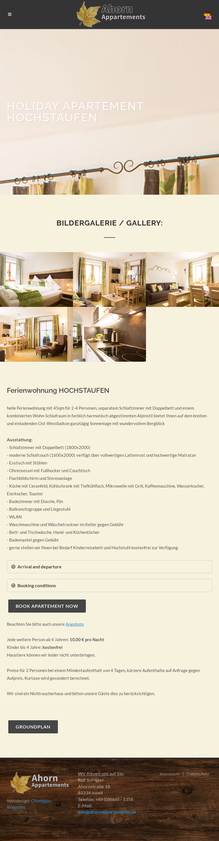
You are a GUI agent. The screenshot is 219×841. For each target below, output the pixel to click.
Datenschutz (198, 773)
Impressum (170, 773)
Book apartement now (47, 606)
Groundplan (33, 726)
